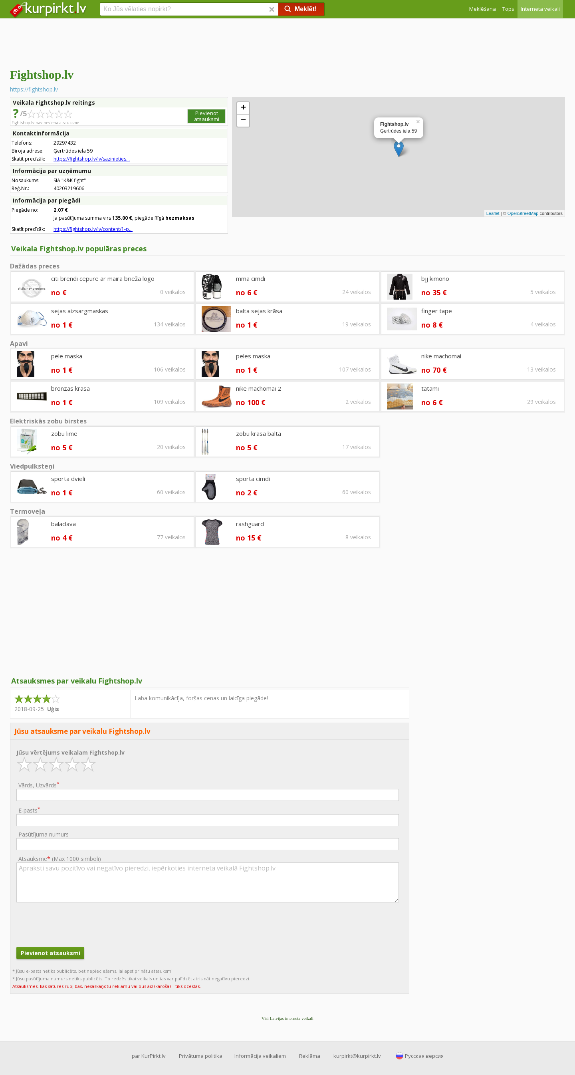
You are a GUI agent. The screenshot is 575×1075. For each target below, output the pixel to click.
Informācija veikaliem (260, 1055)
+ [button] (243, 108)
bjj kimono (435, 278)
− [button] (243, 121)
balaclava (63, 524)
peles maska (253, 356)
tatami (430, 388)
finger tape (436, 311)
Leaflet (493, 213)
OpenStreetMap (523, 213)
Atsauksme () (59, 858)
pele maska (66, 356)
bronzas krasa (70, 388)
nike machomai (441, 356)
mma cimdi (250, 278)
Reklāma (309, 1055)
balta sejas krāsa (259, 311)
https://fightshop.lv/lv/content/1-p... (93, 229)
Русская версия (424, 1055)
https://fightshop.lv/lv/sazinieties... (92, 158)
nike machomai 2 (258, 388)
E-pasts (29, 810)
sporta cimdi (253, 479)
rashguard (250, 524)
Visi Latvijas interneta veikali (287, 1018)
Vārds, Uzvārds (38, 785)
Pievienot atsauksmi (206, 116)
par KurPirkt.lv (149, 1055)
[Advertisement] (287, 42)
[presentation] (77, 923)
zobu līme (64, 433)
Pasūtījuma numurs (43, 834)
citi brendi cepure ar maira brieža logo (103, 278)
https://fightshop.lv (34, 89)
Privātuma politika (200, 1055)
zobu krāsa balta (258, 433)
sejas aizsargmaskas (79, 311)
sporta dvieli (68, 479)
